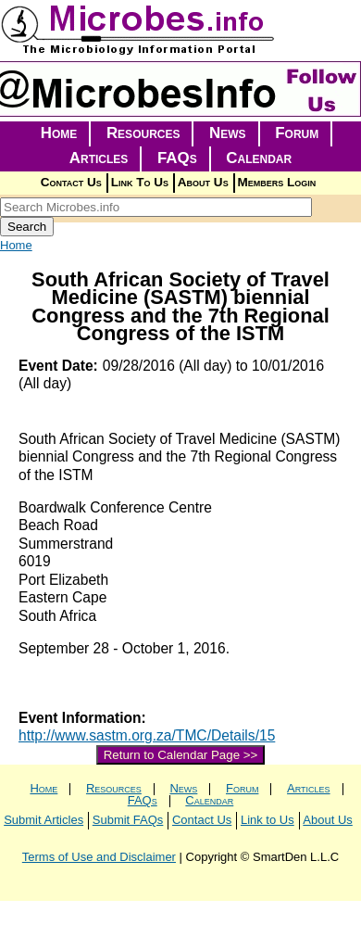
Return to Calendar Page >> (181, 755)
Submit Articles (43, 820)
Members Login (277, 182)
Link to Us (267, 820)
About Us (203, 182)
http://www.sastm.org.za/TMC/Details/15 (147, 735)
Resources (143, 133)
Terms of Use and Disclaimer (99, 857)
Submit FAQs (128, 820)
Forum (296, 133)
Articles (99, 158)
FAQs (177, 158)
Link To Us (139, 182)
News (227, 133)
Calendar (259, 158)
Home (59, 133)
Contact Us (71, 182)
